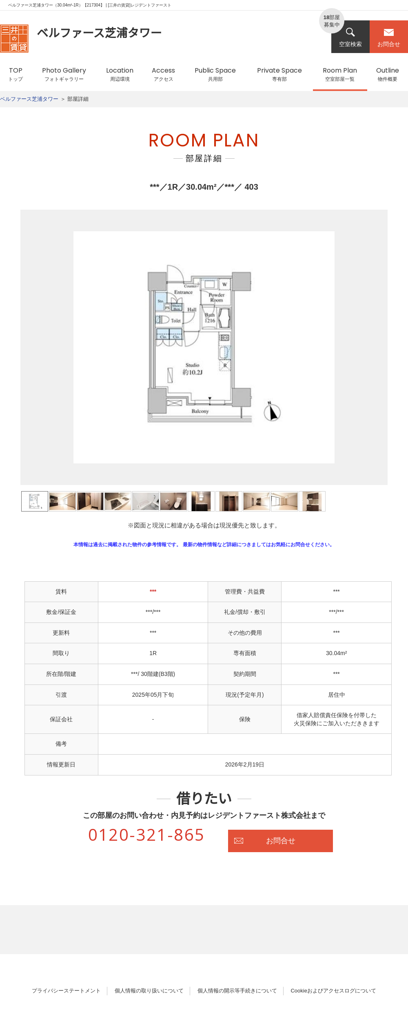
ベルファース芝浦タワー (29, 99)
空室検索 (350, 37)
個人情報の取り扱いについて (149, 991)
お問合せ (388, 37)
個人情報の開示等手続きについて (237, 991)
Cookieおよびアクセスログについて (333, 991)
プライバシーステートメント (66, 991)
